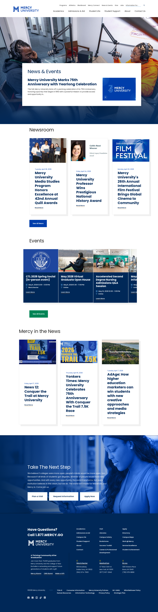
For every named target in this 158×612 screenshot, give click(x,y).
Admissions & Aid (76, 11)
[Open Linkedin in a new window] (45, 598)
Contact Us (140, 11)
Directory (126, 533)
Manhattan (104, 563)
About (127, 11)
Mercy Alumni (36, 573)
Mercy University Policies (98, 590)
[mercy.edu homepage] (26, 9)
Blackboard (82, 5)
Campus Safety (105, 537)
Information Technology (85, 593)
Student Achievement (131, 550)
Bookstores (104, 541)
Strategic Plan (119, 593)
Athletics (72, 5)
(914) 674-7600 (82, 572)
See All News (38, 223)
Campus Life (81, 537)
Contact (79, 550)
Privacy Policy (104, 593)
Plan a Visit (37, 496)
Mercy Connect (94, 5)
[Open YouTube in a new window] (37, 598)
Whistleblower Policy (132, 590)
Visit (101, 529)
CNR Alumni (48, 573)
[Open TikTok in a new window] (41, 598)
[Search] (144, 5)
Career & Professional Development (108, 551)
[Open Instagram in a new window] (33, 598)
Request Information (63, 496)
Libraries (102, 533)
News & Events (107, 5)
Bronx (124, 563)
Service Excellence (129, 545)
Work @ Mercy (128, 541)
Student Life (94, 11)
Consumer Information (76, 590)
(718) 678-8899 (128, 572)
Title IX (59, 590)
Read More (39, 208)
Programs (63, 5)
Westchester (82, 563)
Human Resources (64, 593)
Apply (124, 529)
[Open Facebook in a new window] (28, 598)
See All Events (39, 314)
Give (116, 5)
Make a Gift (59, 573)
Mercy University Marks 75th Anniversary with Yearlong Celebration (62, 82)
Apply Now (89, 496)
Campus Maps (128, 537)
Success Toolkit (105, 545)
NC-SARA (116, 590)
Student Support (112, 11)
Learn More (30, 292)
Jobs (122, 5)
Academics (58, 11)
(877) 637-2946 (105, 572)
